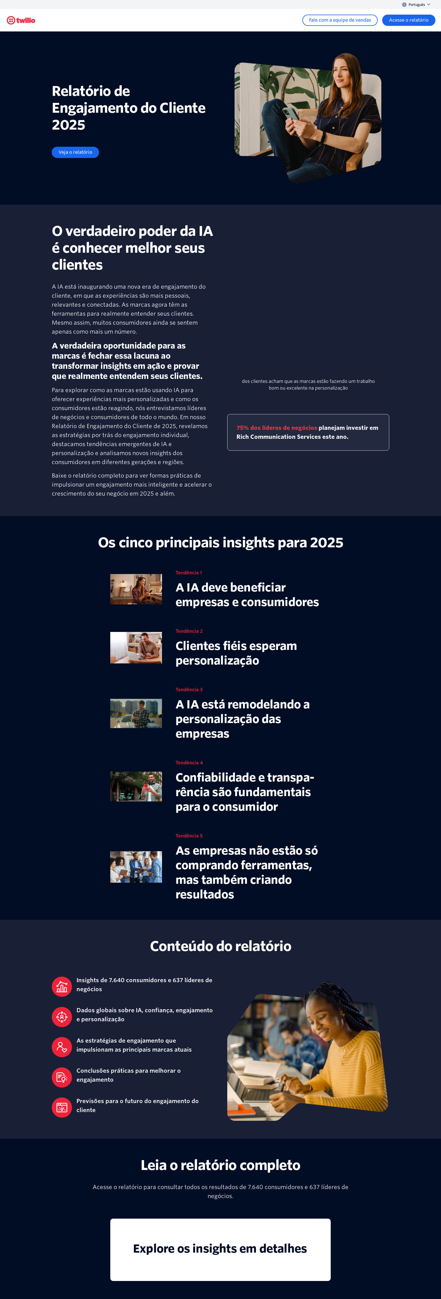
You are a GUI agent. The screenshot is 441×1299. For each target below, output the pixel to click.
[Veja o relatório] (75, 152)
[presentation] (308, 322)
